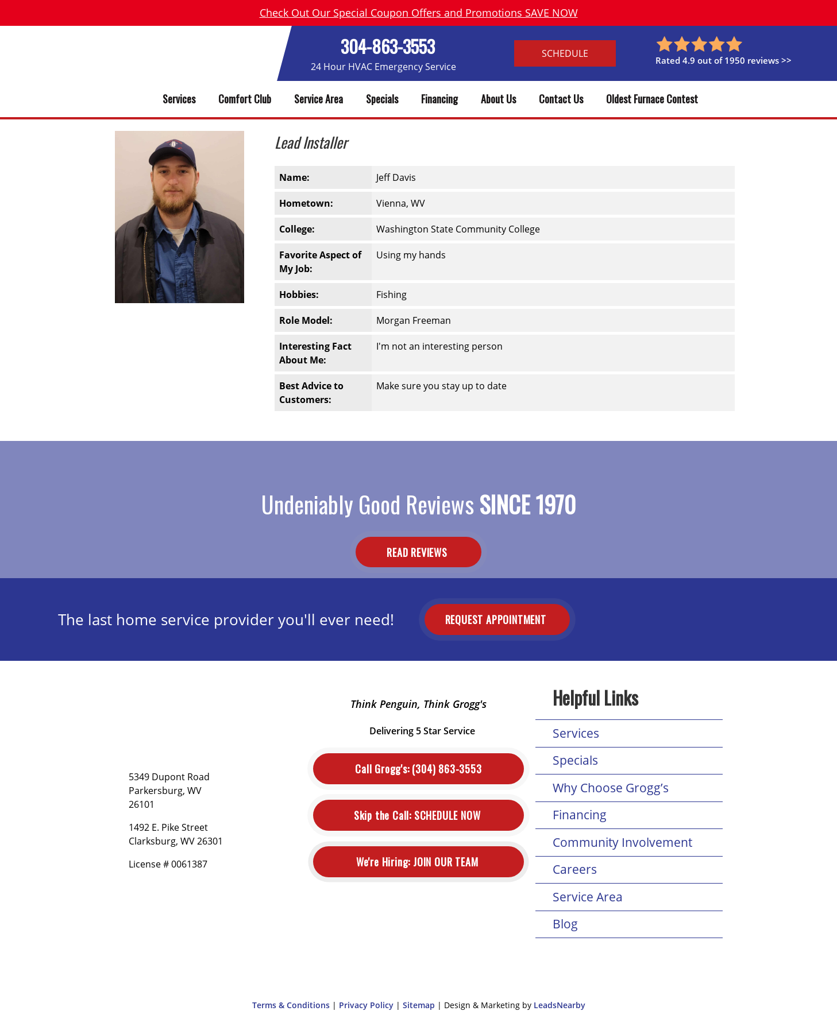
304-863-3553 (388, 46)
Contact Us (561, 98)
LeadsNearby (559, 1005)
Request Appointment (497, 619)
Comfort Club (244, 98)
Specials (382, 98)
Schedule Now (418, 815)
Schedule (565, 53)
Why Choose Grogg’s (611, 788)
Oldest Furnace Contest (652, 98)
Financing (439, 98)
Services (179, 98)
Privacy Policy (366, 1005)
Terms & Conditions (291, 1005)
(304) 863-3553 (418, 769)
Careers (575, 869)
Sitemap (419, 1005)
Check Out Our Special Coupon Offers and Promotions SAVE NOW (419, 13)
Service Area (318, 98)
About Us (498, 98)
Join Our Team (418, 862)
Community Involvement (622, 842)
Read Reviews (418, 551)
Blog (565, 924)
